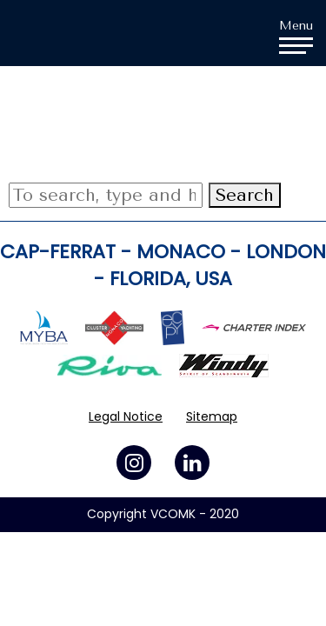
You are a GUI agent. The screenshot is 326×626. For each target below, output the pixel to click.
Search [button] (245, 195)
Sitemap (211, 416)
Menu (296, 35)
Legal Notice (126, 416)
